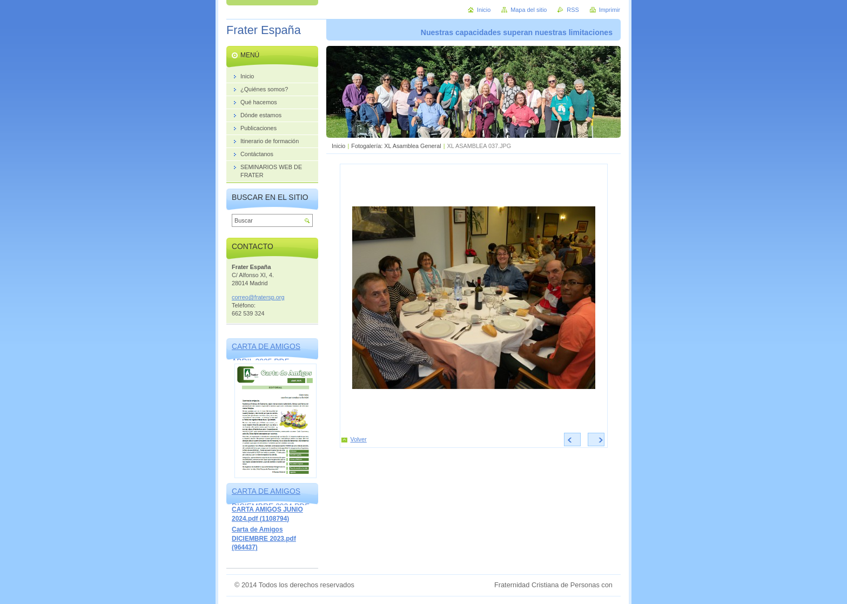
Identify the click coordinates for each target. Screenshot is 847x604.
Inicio (338, 146)
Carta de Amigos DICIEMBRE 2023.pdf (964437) (264, 538)
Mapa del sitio (528, 9)
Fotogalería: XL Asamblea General (396, 146)
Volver (359, 439)
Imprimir (609, 9)
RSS (573, 9)
